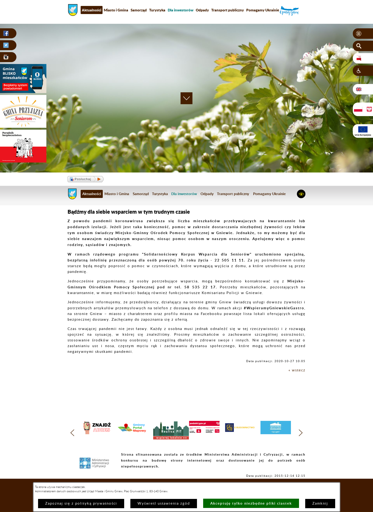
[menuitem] (181, 10)
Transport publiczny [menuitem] (227, 10)
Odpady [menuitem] (202, 10)
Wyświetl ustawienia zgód (163, 503)
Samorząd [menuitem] (139, 10)
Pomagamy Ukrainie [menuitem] (262, 10)
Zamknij (320, 503)
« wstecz (297, 370)
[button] (363, 33)
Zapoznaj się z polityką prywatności (81, 503)
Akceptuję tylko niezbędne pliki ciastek (251, 503)
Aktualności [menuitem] (91, 10)
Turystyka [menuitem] (157, 10)
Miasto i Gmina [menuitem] (116, 10)
